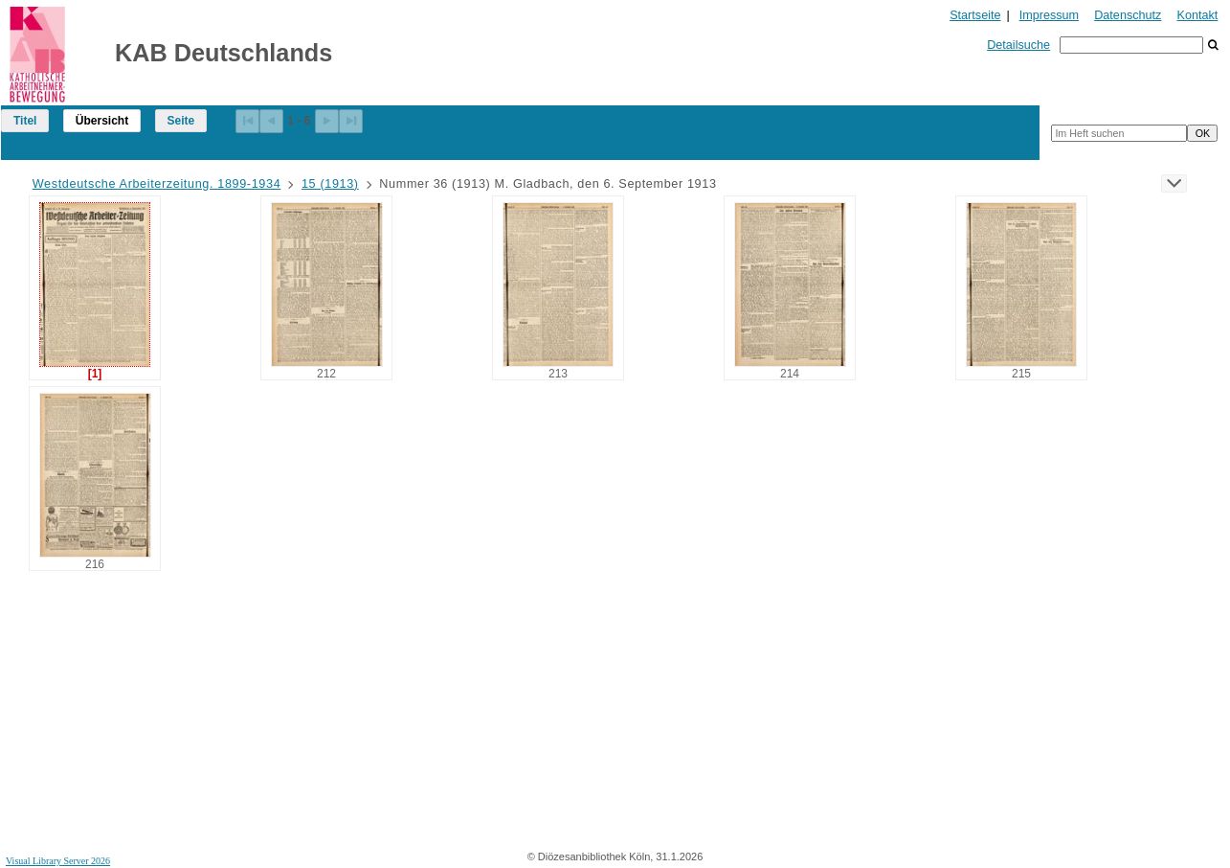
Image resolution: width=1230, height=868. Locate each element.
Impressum (1049, 15)
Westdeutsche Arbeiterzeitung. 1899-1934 (157, 184)
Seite (181, 120)
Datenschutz (1127, 15)
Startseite (975, 15)
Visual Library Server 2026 (58, 861)
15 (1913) (330, 184)
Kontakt (1198, 15)
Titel (24, 120)
